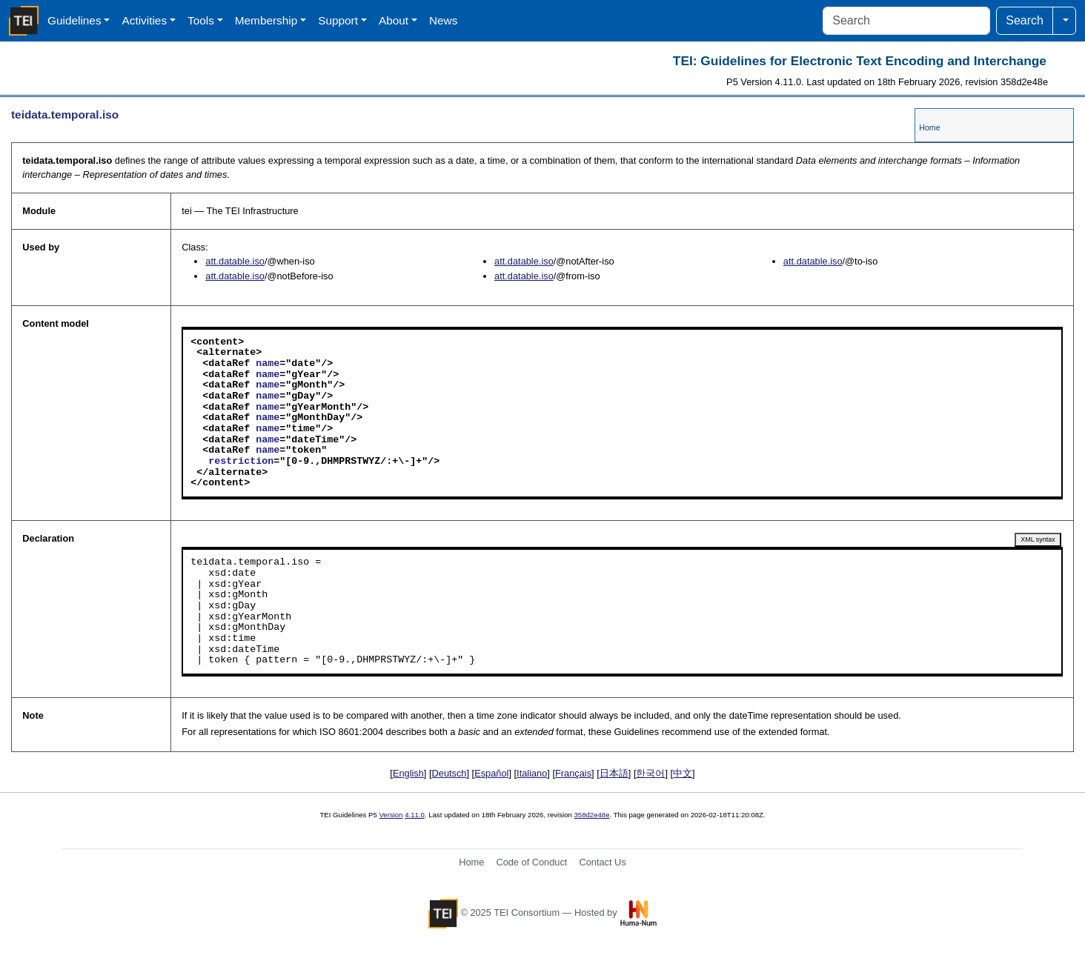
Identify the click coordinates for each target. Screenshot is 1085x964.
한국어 (650, 773)
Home (929, 127)
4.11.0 (415, 815)
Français (573, 773)
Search (1024, 20)
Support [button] (338, 20)
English (408, 773)
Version (391, 815)
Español (491, 773)
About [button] (393, 20)
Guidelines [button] (74, 20)
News (443, 20)
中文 (682, 773)
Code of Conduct (531, 862)
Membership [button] (266, 20)
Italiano (532, 773)
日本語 (614, 773)
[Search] (906, 21)
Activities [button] (144, 20)
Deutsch (449, 773)
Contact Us (602, 862)
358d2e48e (591, 815)
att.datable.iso (235, 261)
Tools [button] (201, 20)
